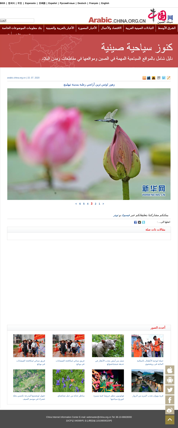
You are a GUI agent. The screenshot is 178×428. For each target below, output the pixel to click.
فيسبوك (125, 215)
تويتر (115, 215)
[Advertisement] (41, 281)
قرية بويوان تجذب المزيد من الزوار (147, 395)
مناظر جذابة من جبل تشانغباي (71, 395)
